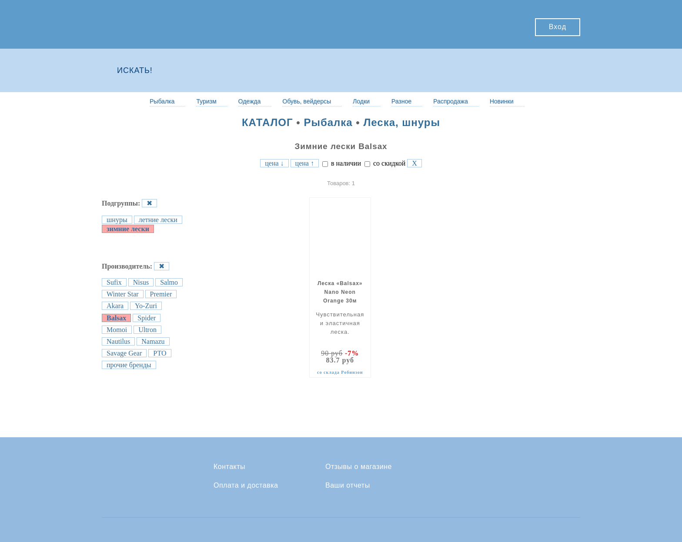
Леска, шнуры (401, 122)
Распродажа (450, 101)
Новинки (502, 101)
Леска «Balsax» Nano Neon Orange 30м (340, 292)
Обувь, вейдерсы (306, 101)
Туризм (206, 101)
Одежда (249, 101)
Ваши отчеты (347, 485)
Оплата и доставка (246, 485)
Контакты (229, 466)
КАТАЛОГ (267, 122)
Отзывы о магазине (358, 466)
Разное (401, 101)
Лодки (361, 101)
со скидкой (384, 163)
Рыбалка (162, 101)
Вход (557, 26)
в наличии (341, 163)
